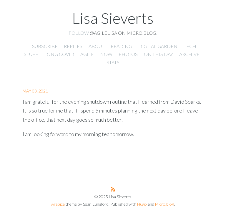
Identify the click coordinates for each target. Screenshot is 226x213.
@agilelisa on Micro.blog (123, 33)
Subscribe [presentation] (45, 46)
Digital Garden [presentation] (157, 46)
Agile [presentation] (87, 54)
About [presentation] (96, 46)
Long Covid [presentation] (59, 54)
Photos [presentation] (128, 54)
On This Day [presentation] (158, 54)
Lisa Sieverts (113, 18)
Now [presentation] (106, 54)
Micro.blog (164, 204)
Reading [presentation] (121, 46)
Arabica (58, 204)
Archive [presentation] (189, 54)
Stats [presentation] (113, 62)
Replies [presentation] (73, 46)
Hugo (142, 204)
